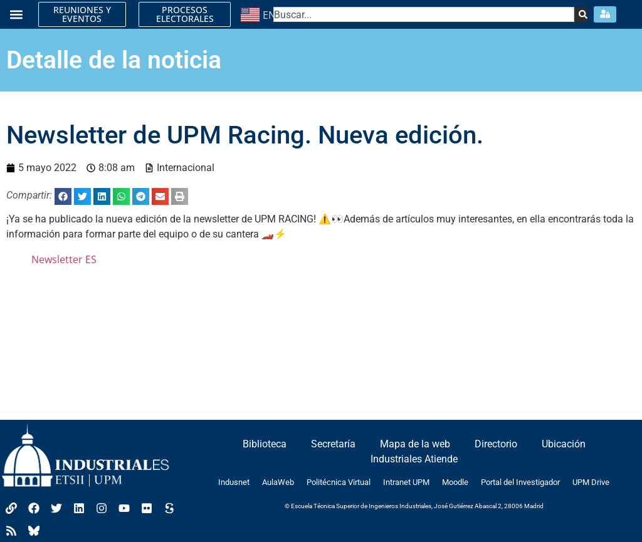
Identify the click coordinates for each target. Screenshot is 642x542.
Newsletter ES (64, 259)
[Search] (580, 14)
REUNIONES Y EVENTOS (82, 14)
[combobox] (424, 14)
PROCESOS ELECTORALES (185, 14)
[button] (16, 14)
